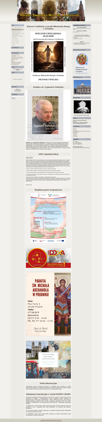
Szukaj (13, 98)
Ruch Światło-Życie (15, 64)
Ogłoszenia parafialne (18, 30)
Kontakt (15, 37)
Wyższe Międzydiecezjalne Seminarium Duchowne (16, 63)
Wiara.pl (13, 61)
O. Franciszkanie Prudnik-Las (17, 57)
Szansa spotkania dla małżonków (15, 55)
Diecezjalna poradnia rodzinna (17, 58)
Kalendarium (16, 34)
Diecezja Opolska (14, 59)
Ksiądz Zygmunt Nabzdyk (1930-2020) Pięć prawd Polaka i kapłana (48, 148)
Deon (12, 60)
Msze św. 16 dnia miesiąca (18, 35)
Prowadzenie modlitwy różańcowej (19, 33)
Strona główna (16, 29)
